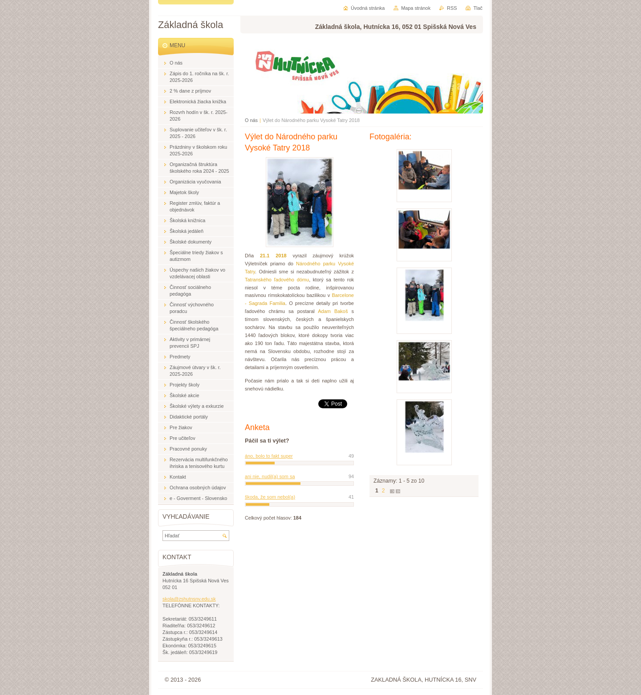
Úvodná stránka (368, 8)
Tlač (478, 8)
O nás (251, 120)
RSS (452, 8)
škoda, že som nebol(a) (270, 497)
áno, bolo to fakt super (269, 456)
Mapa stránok (415, 8)
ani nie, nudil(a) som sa (270, 476)
